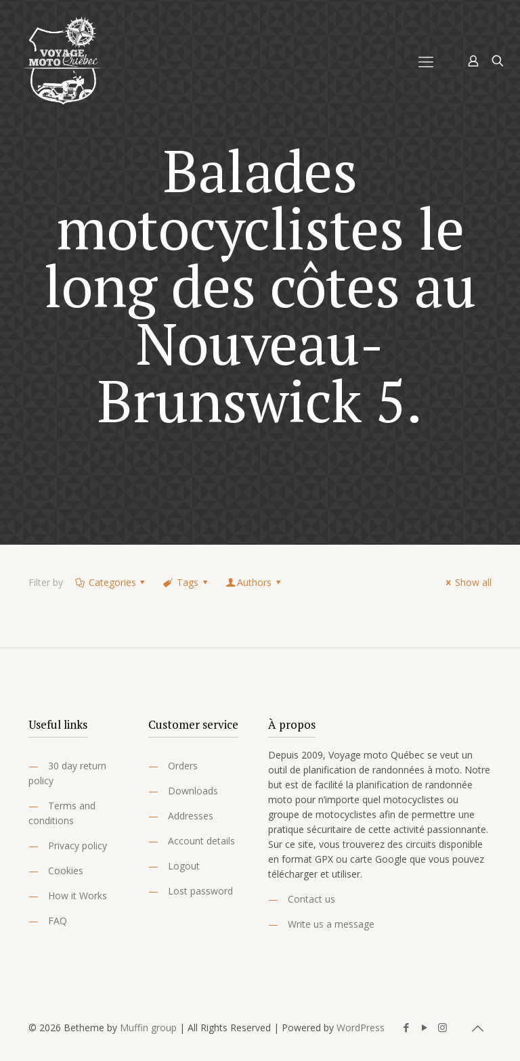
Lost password (200, 890)
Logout (184, 865)
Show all (466, 582)
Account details (201, 840)
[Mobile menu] (425, 60)
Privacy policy (77, 845)
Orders (183, 765)
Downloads (193, 790)
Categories (111, 582)
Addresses (190, 815)
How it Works (77, 895)
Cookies (65, 870)
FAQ (57, 920)
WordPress (361, 1027)
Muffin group (148, 1027)
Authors (253, 582)
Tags (186, 582)
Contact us (311, 899)
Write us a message (331, 924)
